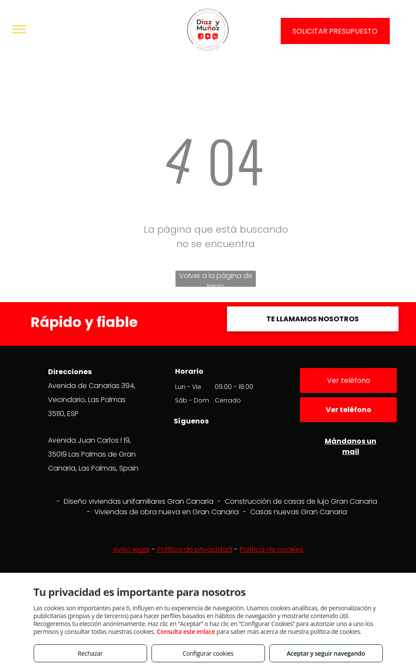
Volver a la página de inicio (215, 279)
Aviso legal (131, 549)
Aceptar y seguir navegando (326, 653)
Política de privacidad (194, 549)
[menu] (19, 29)
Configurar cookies (208, 653)
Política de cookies (271, 549)
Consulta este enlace (186, 631)
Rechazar (90, 653)
